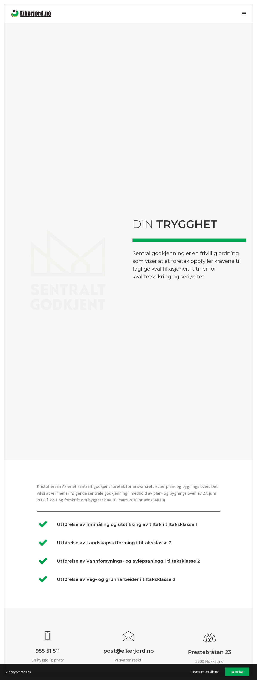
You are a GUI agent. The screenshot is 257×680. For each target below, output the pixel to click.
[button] (244, 13)
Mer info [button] (154, 593)
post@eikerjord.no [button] (128, 376)
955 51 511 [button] (48, 374)
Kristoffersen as (130, 645)
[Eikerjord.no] (31, 13)
